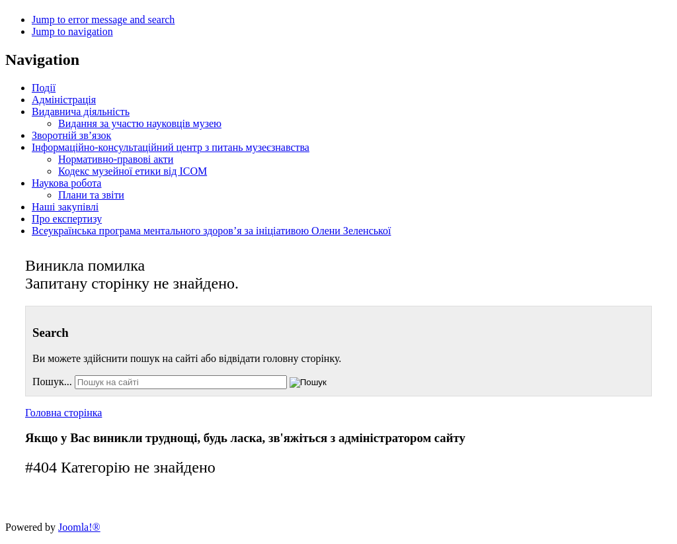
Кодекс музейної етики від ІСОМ (132, 171)
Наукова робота (66, 183)
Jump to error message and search (103, 19)
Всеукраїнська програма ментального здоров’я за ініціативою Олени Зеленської (211, 230)
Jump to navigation (72, 31)
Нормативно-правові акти (115, 159)
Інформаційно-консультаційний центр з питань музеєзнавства (170, 147)
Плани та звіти (91, 195)
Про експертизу (67, 218)
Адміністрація (64, 99)
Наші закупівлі (65, 206)
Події (44, 87)
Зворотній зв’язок (71, 135)
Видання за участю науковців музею (139, 123)
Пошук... (52, 381)
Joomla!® (79, 527)
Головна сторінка (63, 412)
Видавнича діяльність (81, 111)
